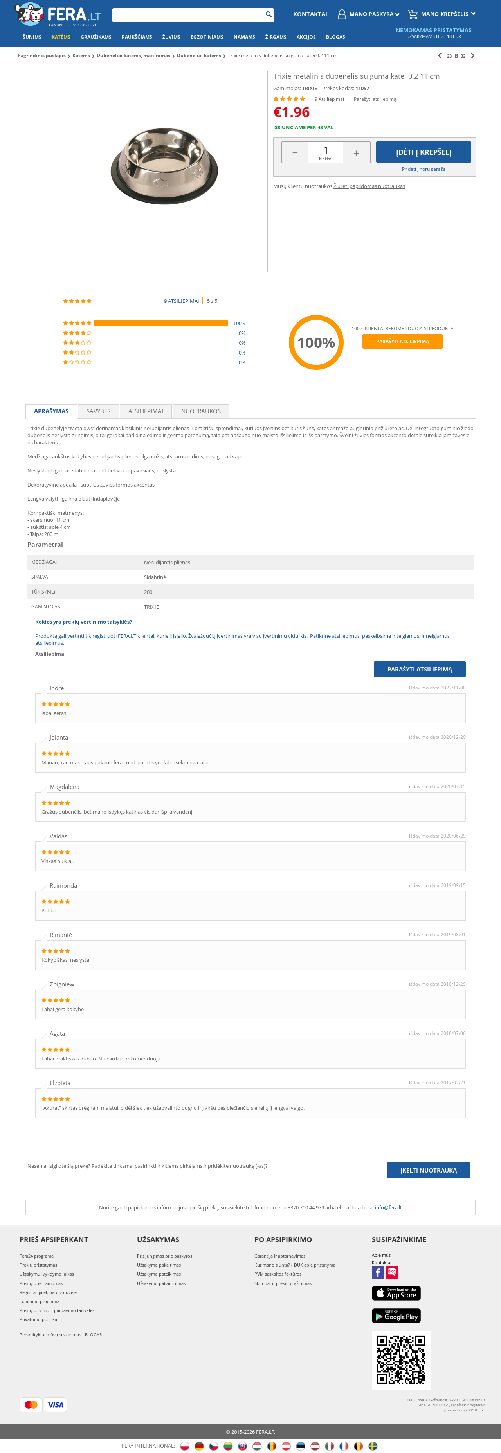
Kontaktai (310, 14)
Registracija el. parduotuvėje (48, 1292)
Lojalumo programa (39, 1301)
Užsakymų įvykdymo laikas (47, 1274)
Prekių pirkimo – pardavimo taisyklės (57, 1310)
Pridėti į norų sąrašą (424, 169)
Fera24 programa (37, 1256)
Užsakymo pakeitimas (159, 1265)
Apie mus (381, 1255)
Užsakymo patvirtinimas (161, 1283)
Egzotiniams (207, 37)
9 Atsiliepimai (329, 99)
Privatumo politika (38, 1319)
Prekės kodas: (338, 88)
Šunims (32, 37)
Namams (244, 37)
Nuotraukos (201, 411)
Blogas (335, 37)
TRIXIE (309, 88)
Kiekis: (325, 158)
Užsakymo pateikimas (159, 1274)
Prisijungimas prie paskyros (164, 1256)
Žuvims (171, 37)
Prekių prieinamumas (41, 1283)
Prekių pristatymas (38, 1265)
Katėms (61, 37)
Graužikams (96, 37)
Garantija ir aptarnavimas (279, 1256)
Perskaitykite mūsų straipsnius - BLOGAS (61, 1334)
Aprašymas (51, 411)
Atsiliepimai (145, 411)
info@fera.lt (388, 1207)
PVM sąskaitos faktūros (277, 1274)
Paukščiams (137, 37)
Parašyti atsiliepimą (375, 99)
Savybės (98, 411)
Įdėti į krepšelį (424, 152)
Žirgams (276, 37)
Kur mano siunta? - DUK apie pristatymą (294, 1265)
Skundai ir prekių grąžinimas (283, 1283)
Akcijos (306, 37)
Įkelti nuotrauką (428, 1170)
